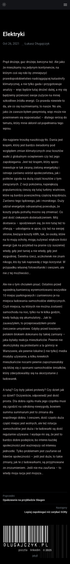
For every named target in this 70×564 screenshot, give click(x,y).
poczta (22, 550)
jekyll (35, 555)
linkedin (35, 550)
